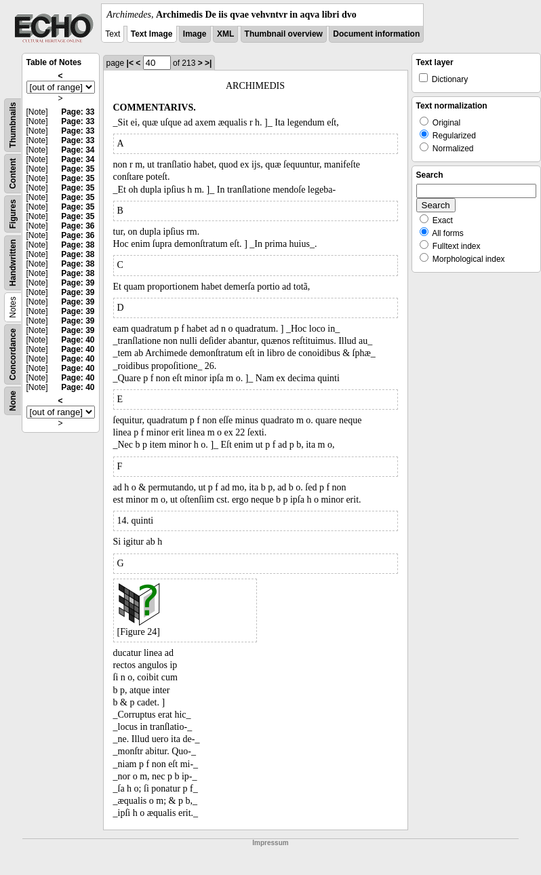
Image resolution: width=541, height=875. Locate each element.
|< (130, 63)
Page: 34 (77, 150)
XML (225, 34)
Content (13, 173)
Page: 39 (77, 283)
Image (195, 34)
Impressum (270, 843)
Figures (13, 214)
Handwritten (13, 262)
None (13, 401)
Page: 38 (77, 245)
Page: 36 (77, 226)
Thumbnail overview (284, 34)
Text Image (152, 34)
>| (208, 63)
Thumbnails (13, 125)
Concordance (13, 354)
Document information (376, 34)
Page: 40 (77, 340)
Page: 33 (77, 112)
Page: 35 (77, 169)
